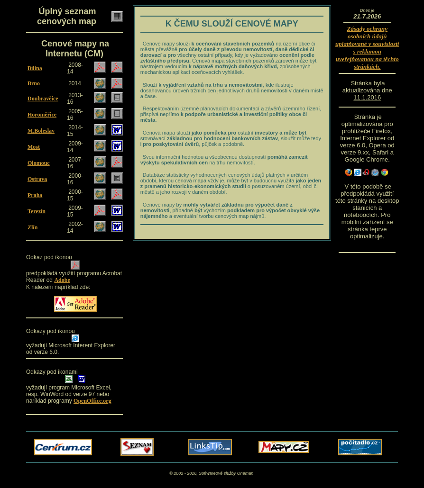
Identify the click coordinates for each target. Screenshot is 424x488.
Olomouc (39, 163)
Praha (35, 195)
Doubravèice (43, 98)
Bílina (35, 68)
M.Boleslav (41, 130)
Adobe (62, 280)
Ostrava (37, 179)
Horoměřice (42, 114)
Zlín (32, 227)
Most (34, 147)
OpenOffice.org (92, 401)
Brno (34, 83)
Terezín (37, 211)
